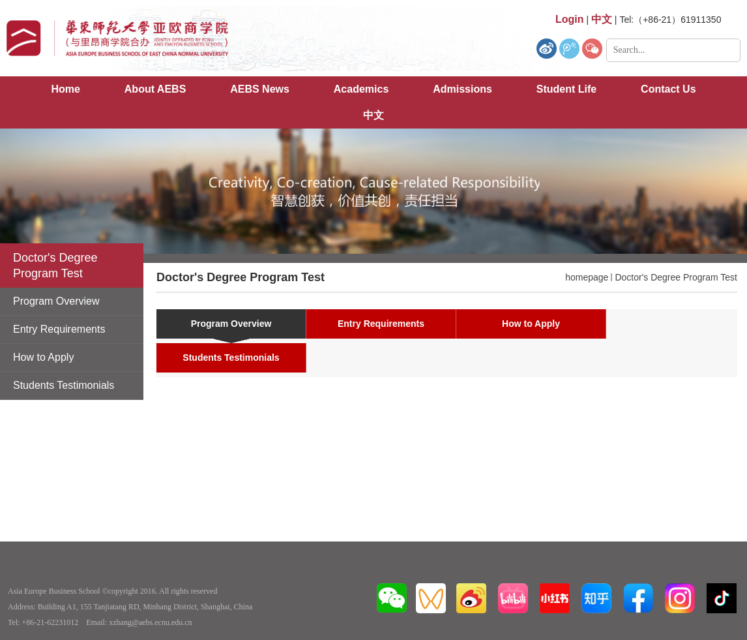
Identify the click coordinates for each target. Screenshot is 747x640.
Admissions (462, 89)
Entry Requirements (381, 323)
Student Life (566, 89)
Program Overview (231, 323)
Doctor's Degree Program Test (676, 277)
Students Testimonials (231, 357)
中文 (373, 115)
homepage (586, 277)
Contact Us (668, 89)
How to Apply (531, 323)
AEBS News (259, 89)
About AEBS (155, 89)
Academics (361, 89)
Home (65, 89)
